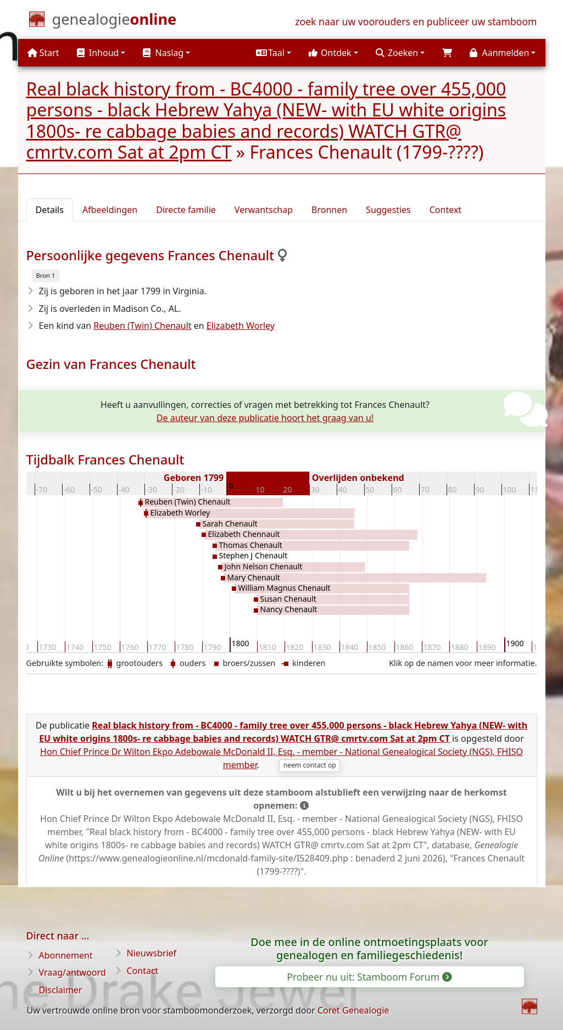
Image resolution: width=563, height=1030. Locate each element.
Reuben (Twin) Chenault (142, 326)
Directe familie (186, 210)
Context (445, 210)
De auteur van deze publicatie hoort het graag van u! (265, 418)
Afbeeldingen (109, 210)
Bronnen (329, 210)
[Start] (114, 21)
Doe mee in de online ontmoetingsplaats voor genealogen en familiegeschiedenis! (369, 948)
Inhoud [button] (98, 53)
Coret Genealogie (353, 1010)
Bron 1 (45, 275)
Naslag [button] (163, 53)
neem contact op (309, 765)
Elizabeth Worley (241, 326)
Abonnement (66, 955)
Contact (143, 971)
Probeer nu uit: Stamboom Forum (368, 976)
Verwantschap (264, 210)
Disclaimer (60, 990)
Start (43, 53)
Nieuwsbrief (152, 953)
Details (50, 210)
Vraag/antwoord (72, 972)
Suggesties (388, 210)
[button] (273, 53)
